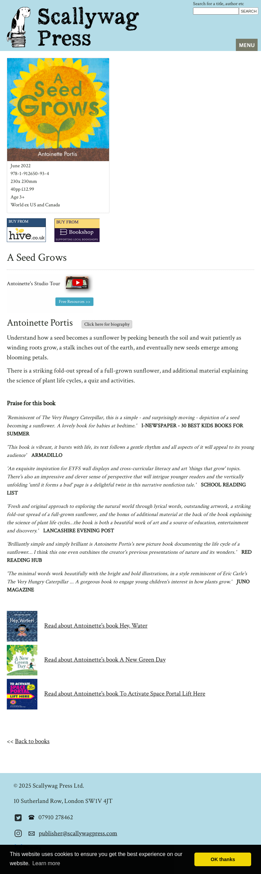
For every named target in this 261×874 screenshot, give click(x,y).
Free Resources (72, 301)
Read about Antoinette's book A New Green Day (105, 659)
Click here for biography (106, 324)
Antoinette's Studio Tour (50, 283)
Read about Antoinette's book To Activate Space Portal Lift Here (124, 693)
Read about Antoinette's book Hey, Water (95, 625)
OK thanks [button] (223, 859)
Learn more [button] (46, 863)
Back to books (32, 741)
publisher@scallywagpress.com (78, 833)
